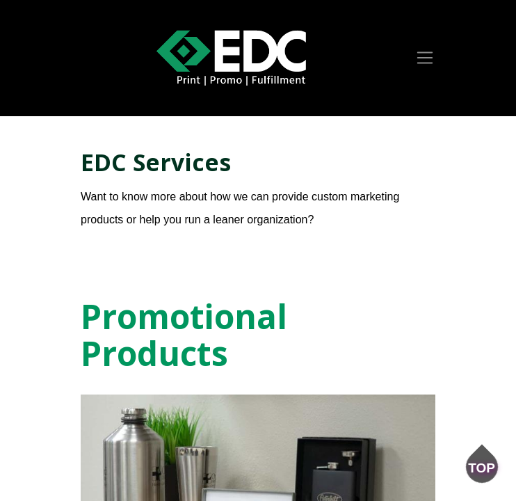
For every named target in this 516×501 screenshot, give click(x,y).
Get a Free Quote (142, 246)
